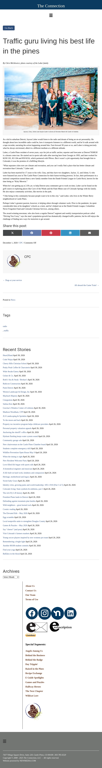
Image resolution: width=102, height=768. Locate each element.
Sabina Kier (7, 404)
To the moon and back (12, 420)
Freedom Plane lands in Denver (15, 497)
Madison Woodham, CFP (13, 412)
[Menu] (51, 14)
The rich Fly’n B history (12, 493)
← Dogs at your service (12, 280)
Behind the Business (35, 655)
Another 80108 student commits (16, 546)
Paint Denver (8, 388)
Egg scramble (8, 517)
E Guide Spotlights (34, 677)
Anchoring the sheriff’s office (15, 432)
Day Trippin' (31, 664)
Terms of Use (31, 599)
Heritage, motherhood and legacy (16, 477)
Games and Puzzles (34, 682)
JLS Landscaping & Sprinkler (15, 416)
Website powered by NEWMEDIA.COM (19, 761)
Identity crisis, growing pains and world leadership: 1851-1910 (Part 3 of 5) (33, 485)
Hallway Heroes (33, 686)
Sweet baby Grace (10, 481)
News (13, 300)
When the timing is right (12, 457)
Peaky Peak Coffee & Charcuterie (16, 367)
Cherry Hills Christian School (15, 363)
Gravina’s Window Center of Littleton (18, 408)
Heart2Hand (8, 355)
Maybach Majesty (10, 396)
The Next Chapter (34, 691)
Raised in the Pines (34, 669)
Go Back (9, 28)
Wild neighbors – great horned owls (17, 505)
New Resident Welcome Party (15, 461)
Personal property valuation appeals (17, 428)
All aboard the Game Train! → (87, 285)
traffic (6, 331)
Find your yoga (9, 550)
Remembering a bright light (14, 542)
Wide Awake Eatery (11, 371)
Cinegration (7, 400)
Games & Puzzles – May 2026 (15, 525)
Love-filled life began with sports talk (18, 465)
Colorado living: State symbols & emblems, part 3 (23, 489)
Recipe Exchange (33, 673)
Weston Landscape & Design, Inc (16, 392)
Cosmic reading (9, 509)
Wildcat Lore (31, 695)
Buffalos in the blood (11, 554)
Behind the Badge (34, 660)
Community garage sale (12, 440)
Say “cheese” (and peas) (12, 529)
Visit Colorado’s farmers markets (16, 533)
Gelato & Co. (8, 376)
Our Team (30, 595)
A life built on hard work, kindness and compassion (23, 473)
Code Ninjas (8, 359)
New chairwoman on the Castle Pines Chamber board (24, 444)
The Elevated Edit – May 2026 (15, 513)
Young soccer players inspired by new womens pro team (25, 538)
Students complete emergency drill (17, 448)
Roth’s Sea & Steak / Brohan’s (15, 380)
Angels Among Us (34, 651)
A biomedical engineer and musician (17, 469)
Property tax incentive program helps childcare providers (25, 424)
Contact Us (30, 590)
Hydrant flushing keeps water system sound (20, 436)
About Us (30, 586)
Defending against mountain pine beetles (19, 501)
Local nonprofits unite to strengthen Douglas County (24, 521)
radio (5, 326)
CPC (21, 243)
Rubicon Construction (11, 384)
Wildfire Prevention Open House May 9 (19, 452)
